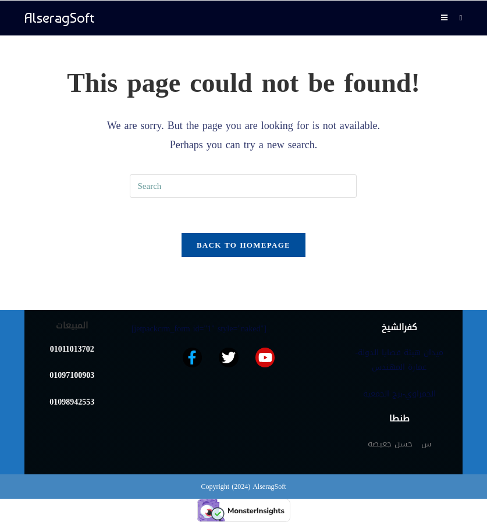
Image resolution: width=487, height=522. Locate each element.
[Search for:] (456, 17)
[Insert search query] (243, 186)
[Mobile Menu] (445, 17)
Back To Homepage (243, 245)
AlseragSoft (59, 17)
